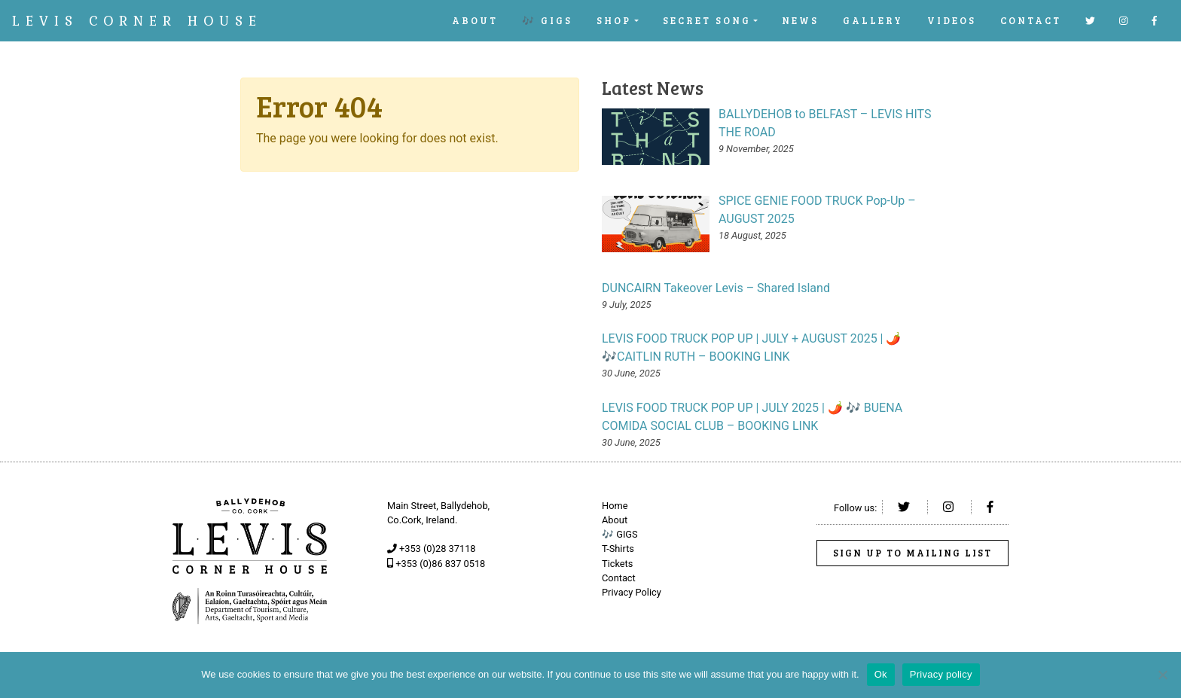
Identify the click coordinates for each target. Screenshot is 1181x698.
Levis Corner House (137, 20)
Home (614, 505)
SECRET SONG (707, 20)
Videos (951, 20)
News (800, 20)
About (475, 20)
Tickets (617, 563)
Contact (1030, 20)
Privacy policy (941, 674)
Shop (614, 20)
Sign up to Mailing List (912, 552)
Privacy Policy (631, 592)
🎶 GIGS (547, 20)
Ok (880, 674)
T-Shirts (618, 548)
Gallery (873, 20)
